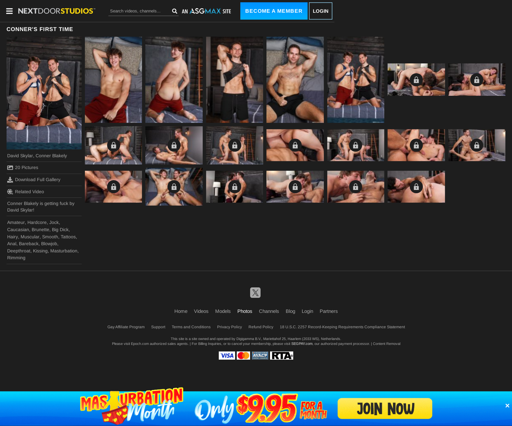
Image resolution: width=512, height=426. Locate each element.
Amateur (16, 222)
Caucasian (18, 229)
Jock (54, 222)
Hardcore (37, 222)
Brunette (40, 229)
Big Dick (60, 229)
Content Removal (386, 344)
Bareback (29, 243)
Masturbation (63, 250)
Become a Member (274, 11)
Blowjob (49, 243)
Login (320, 11)
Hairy (12, 236)
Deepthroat (18, 250)
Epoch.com (140, 344)
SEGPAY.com (301, 344)
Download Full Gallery (33, 180)
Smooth (50, 236)
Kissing (40, 250)
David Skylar (20, 155)
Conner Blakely (51, 155)
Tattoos (68, 236)
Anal (11, 243)
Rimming (16, 257)
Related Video (25, 192)
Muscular (30, 236)
